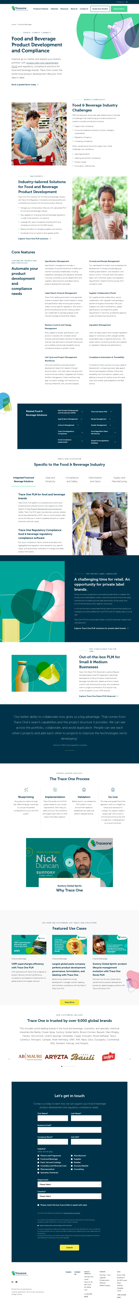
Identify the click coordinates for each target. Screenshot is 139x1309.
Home (14, 24)
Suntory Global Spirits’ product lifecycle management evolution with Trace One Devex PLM (110, 969)
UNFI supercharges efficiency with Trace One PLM (28, 966)
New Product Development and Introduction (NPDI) (68, 412)
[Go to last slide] (9, 1059)
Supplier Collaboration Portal (102, 293)
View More (69, 1002)
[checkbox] (69, 1164)
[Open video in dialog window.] (69, 862)
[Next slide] (129, 1059)
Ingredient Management (100, 325)
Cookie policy (40, 1292)
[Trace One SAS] (20, 9)
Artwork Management (66, 425)
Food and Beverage (24, 24)
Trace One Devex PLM (99, 412)
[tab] (24, 479)
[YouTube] (16, 1282)
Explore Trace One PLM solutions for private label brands (100, 628)
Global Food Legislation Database (100, 442)
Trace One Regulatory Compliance (66, 432)
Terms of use (30, 1292)
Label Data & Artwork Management (61, 293)
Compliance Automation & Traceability (106, 357)
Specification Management (57, 261)
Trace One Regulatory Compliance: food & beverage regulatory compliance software (40, 534)
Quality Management (99, 425)
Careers (68, 1272)
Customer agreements (19, 1292)
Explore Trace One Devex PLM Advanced (97, 696)
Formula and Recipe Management (104, 261)
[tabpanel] (69, 523)
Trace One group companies (72, 1213)
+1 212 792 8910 (88, 1295)
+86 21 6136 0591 (121, 1296)
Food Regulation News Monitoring (99, 432)
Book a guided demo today (24, 84)
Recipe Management (98, 419)
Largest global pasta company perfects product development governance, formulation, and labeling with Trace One (69, 969)
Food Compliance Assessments (64, 441)
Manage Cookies (17, 1294)
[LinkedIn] (12, 1282)
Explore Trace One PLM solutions (33, 238)
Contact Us (120, 2)
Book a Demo (119, 9)
